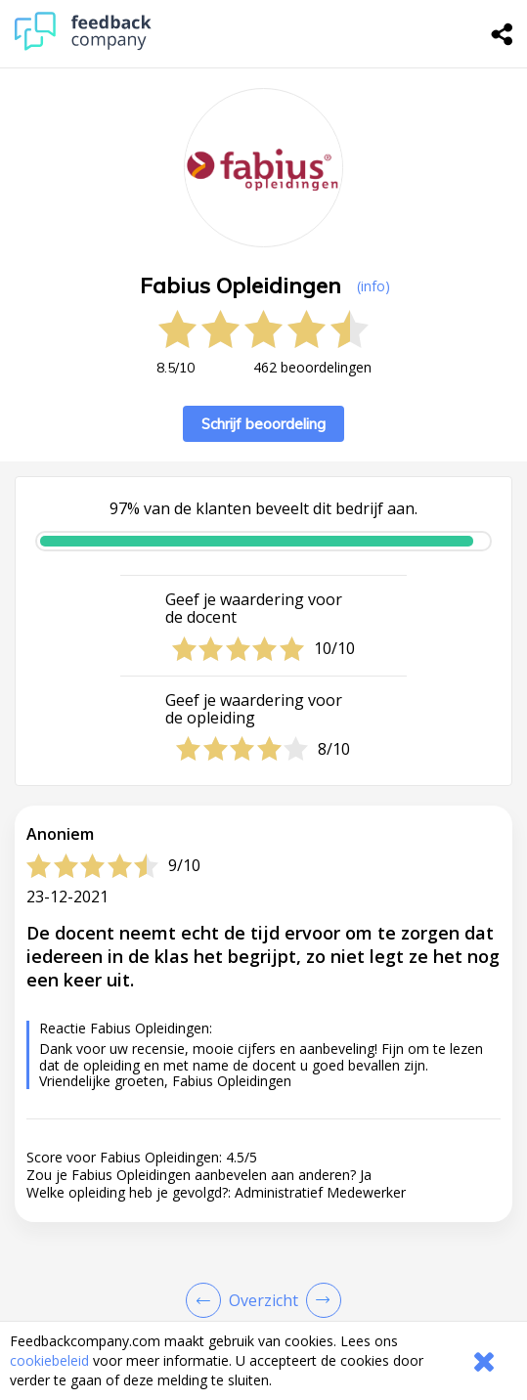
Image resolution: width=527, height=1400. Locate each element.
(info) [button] (373, 286)
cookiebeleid (49, 1360)
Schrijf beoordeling (263, 424)
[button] (263, 1313)
